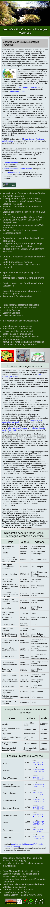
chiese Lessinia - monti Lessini (18, 331)
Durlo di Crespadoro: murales (17, 262)
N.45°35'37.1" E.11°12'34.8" (38, 823)
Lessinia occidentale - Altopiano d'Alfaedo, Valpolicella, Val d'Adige (23, 885)
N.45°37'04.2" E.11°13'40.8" (38, 830)
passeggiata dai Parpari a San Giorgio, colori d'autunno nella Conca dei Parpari (22, 200)
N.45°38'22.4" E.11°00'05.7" (38, 771)
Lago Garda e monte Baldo (16, 892)
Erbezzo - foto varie (12, 204)
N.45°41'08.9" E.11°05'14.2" (38, 786)
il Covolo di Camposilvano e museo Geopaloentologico (20, 231)
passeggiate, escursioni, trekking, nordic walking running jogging (22, 859)
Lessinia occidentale (12, 173)
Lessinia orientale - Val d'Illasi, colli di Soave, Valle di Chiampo (21, 875)
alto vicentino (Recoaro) (17, 428)
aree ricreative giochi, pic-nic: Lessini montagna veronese (21, 337)
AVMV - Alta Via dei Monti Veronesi (20, 307)
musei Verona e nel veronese (17, 328)
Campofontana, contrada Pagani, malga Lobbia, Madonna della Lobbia (22, 244)
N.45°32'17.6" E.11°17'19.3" (38, 838)
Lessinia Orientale (12, 310)
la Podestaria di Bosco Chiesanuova (20, 320)
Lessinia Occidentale (13, 315)
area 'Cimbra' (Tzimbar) (27, 87)
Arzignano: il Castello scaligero (18, 296)
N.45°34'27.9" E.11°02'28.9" (38, 778)
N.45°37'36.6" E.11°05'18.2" (38, 793)
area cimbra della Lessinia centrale (18, 169)
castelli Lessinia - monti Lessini (18, 334)
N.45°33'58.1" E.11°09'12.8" (38, 815)
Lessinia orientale (11, 163)
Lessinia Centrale (11, 313)
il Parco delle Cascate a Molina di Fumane (23, 278)
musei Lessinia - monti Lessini (17, 326)
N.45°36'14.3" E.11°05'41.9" (38, 801)
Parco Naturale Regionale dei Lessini (21, 305)
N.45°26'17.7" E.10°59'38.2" (38, 763)
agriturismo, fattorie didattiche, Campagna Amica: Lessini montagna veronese (23, 343)
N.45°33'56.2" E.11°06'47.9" (38, 808)
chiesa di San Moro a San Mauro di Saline (23, 217)
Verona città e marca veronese (18, 889)
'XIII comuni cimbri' (17, 91)
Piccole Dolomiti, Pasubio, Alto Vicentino (23, 895)
